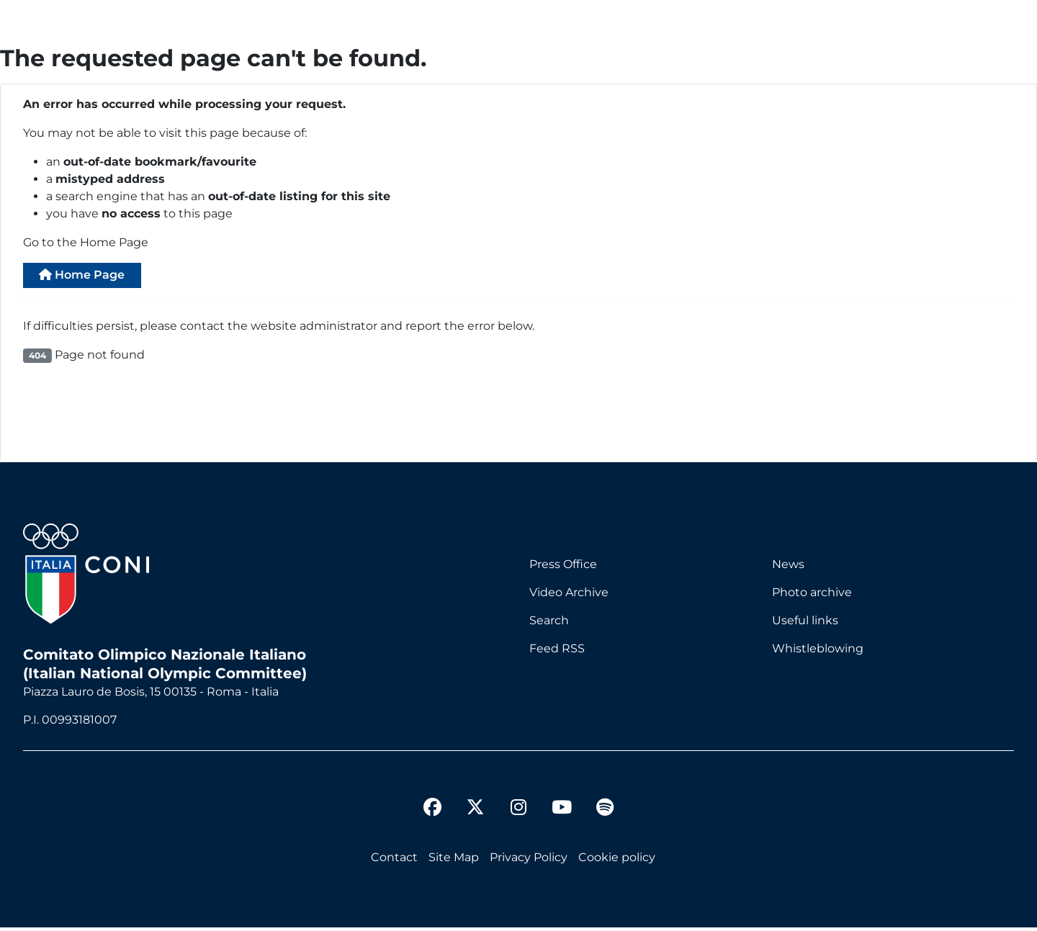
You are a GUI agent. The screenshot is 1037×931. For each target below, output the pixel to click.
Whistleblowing (817, 652)
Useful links (805, 624)
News (788, 568)
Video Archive (569, 596)
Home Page (91, 277)
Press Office (563, 568)
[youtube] (561, 813)
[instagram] (518, 813)
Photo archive (812, 596)
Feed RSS (557, 652)
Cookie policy (616, 861)
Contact (394, 861)
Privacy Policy (528, 861)
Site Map (453, 861)
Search (549, 624)
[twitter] (475, 799)
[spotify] (605, 813)
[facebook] (432, 813)
